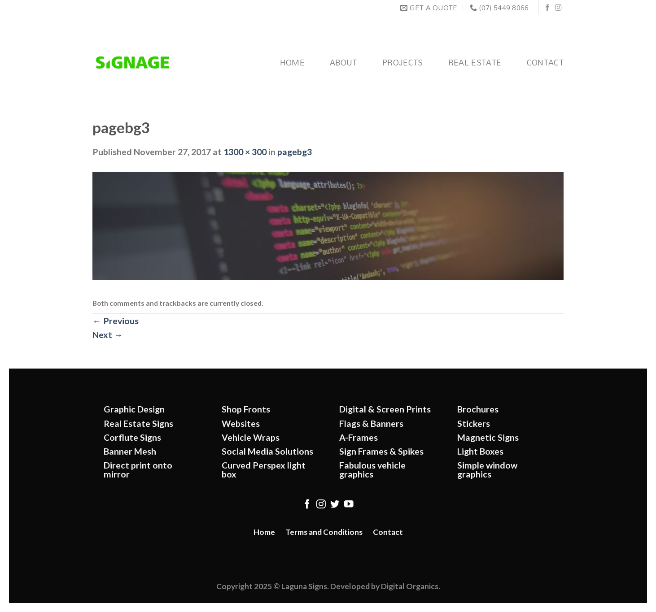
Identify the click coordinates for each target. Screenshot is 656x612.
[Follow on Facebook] (547, 8)
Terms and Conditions (324, 532)
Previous (115, 321)
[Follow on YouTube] (349, 504)
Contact (545, 62)
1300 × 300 (245, 152)
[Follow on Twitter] (335, 504)
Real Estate (475, 62)
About (343, 62)
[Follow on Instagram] (558, 8)
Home (292, 62)
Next (107, 335)
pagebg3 (294, 152)
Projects (402, 62)
